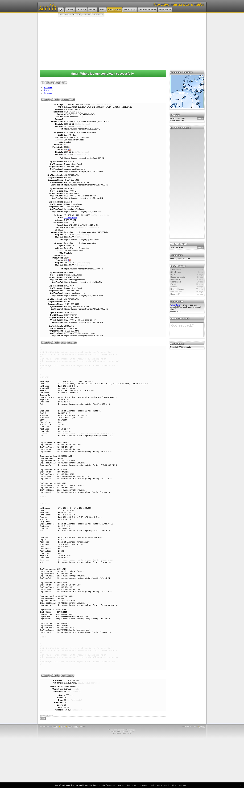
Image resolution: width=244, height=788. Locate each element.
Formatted (48, 87)
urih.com (54, 776)
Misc (91, 10)
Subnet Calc (187, 282)
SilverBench (165, 10)
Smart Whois (114, 10)
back (43, 768)
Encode (187, 284)
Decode (187, 287)
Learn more (181, 785)
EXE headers (187, 291)
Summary (48, 93)
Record (76, 14)
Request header (187, 289)
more (199, 119)
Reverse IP (187, 294)
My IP (102, 10)
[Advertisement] (122, 42)
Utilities (80, 10)
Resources (98, 14)
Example (86, 14)
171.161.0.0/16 (70, 218)
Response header (147, 10)
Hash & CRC (130, 10)
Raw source (49, 90)
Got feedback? (187, 329)
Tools (69, 10)
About (202, 776)
